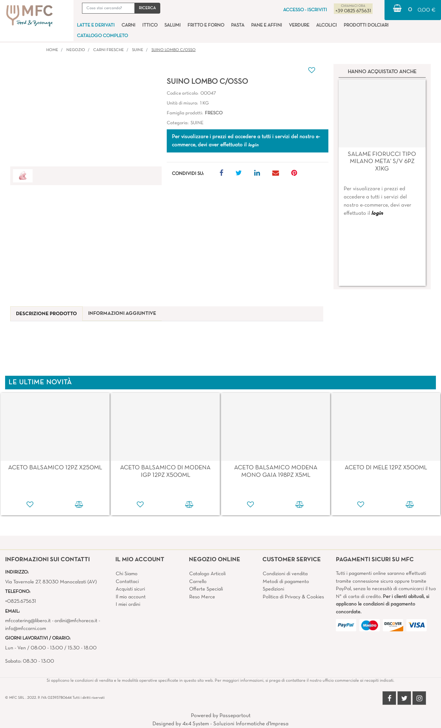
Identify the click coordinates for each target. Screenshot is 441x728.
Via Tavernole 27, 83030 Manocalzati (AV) (51, 582)
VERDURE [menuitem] (299, 25)
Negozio (75, 50)
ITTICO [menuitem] (150, 25)
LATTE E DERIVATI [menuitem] (96, 25)
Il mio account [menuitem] (131, 597)
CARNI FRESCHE (108, 50)
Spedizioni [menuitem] (273, 589)
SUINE (137, 50)
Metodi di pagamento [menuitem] (286, 581)
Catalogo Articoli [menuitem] (207, 573)
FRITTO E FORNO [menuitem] (205, 25)
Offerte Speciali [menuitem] (206, 589)
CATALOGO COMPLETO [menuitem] (102, 36)
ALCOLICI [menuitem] (326, 25)
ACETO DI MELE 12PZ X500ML (386, 468)
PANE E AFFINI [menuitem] (266, 25)
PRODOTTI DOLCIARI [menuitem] (366, 25)
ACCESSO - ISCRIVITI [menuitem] (305, 10)
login (377, 213)
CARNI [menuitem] (128, 25)
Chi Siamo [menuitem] (126, 573)
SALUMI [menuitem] (172, 25)
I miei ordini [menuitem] (128, 604)
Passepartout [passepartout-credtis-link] (234, 715)
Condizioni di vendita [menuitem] (285, 573)
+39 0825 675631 (353, 11)
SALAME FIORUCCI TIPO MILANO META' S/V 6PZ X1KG (382, 161)
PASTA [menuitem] (237, 25)
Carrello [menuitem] (198, 581)
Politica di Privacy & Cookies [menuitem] (293, 597)
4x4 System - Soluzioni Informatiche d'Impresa (235, 724)
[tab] (46, 314)
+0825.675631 (20, 601)
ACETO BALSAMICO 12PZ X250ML (55, 468)
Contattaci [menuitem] (127, 581)
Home (52, 50)
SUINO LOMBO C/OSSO (173, 50)
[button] (147, 8)
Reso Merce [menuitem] (202, 597)
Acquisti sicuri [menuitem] (130, 589)
